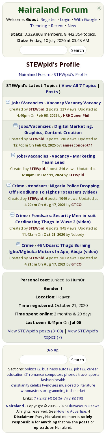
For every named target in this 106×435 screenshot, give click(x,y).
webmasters (31, 390)
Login (65, 19)
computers (54, 374)
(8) (69, 398)
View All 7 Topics (79, 85)
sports (93, 374)
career (92, 369)
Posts (52, 91)
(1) (36, 398)
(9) (74, 398)
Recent (57, 25)
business (50, 369)
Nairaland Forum (34, 74)
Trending (38, 25)
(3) (45, 398)
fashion (47, 379)
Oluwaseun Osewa (83, 405)
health (60, 379)
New (72, 25)
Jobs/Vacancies (27, 102)
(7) (64, 398)
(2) (39, 369)
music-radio (69, 385)
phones (70, 374)
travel (83, 374)
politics (30, 369)
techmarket (75, 390)
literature (87, 385)
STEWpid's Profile (71, 74)
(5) (55, 398)
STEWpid (36, 109)
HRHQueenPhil (76, 115)
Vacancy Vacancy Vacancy (74, 102)
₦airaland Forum (53, 9)
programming (54, 390)
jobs (77, 369)
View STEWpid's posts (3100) (35, 331)
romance (36, 374)
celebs (35, 385)
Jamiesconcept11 (77, 145)
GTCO (76, 204)
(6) (60, 398)
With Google (86, 19)
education (15, 374)
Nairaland (15, 405)
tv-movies (50, 385)
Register (48, 19)
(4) (50, 398)
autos (63, 369)
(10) (80, 398)
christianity (20, 385)
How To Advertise (71, 411)
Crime (18, 185)
